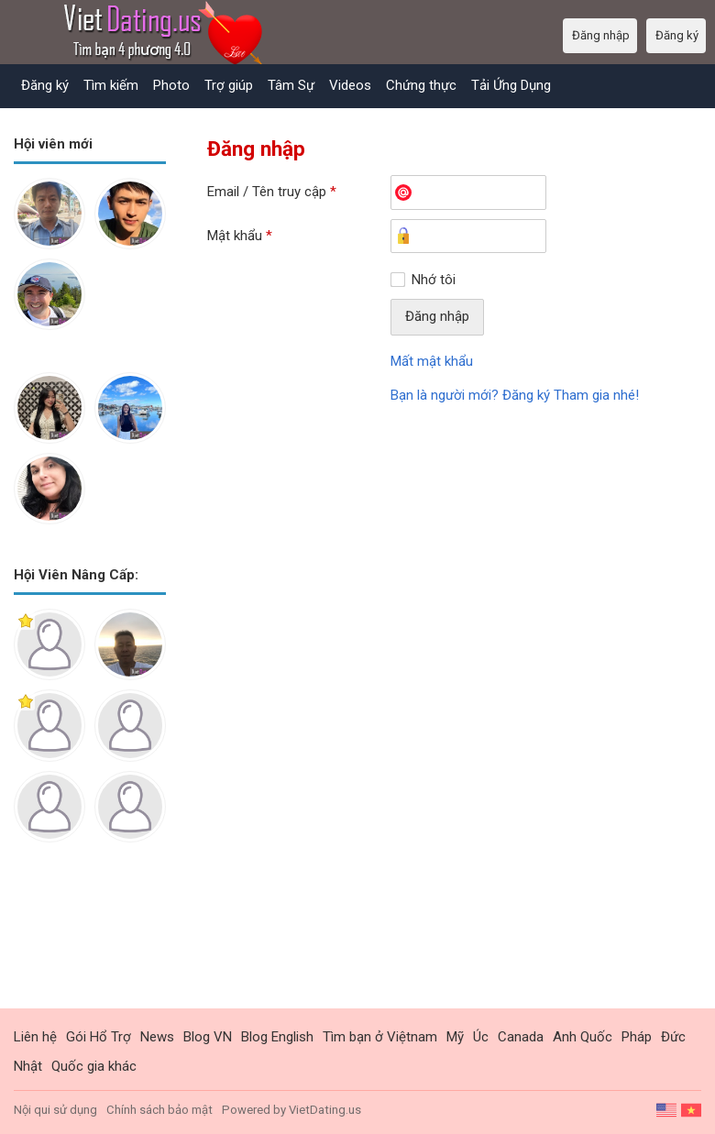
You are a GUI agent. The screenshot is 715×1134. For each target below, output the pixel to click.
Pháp (637, 1037)
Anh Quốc (582, 1037)
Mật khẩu (239, 235)
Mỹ (455, 1037)
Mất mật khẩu (431, 361)
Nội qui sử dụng (55, 1110)
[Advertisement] (90, 939)
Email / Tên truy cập (271, 191)
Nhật (28, 1066)
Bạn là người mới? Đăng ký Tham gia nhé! (514, 395)
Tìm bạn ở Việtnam (380, 1037)
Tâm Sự (291, 85)
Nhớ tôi (434, 279)
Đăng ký (45, 85)
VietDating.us (325, 1110)
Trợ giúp (228, 85)
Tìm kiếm (110, 85)
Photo (171, 85)
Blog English (277, 1037)
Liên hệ (35, 1037)
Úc (481, 1037)
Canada (521, 1037)
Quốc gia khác (94, 1066)
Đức (673, 1037)
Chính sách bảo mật (159, 1110)
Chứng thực (421, 85)
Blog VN (207, 1037)
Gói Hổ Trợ (98, 1037)
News (157, 1037)
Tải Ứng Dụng (511, 85)
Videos (350, 85)
